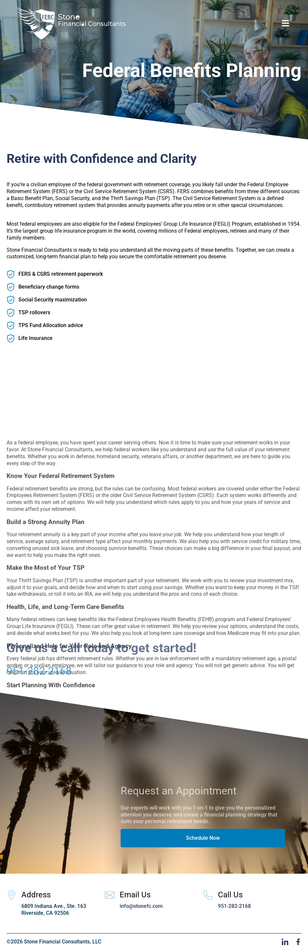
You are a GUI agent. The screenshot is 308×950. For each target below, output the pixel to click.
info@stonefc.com (141, 906)
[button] (285, 23)
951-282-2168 (39, 678)
